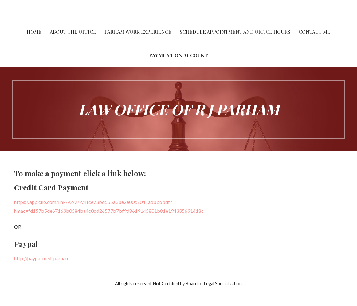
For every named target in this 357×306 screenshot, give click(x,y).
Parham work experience (137, 32)
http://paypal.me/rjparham (41, 258)
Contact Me (314, 32)
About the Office (73, 32)
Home (34, 32)
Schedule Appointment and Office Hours (235, 32)
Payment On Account (178, 55)
